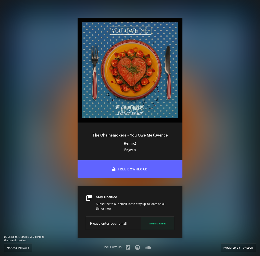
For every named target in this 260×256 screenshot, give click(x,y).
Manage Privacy (18, 247)
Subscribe (157, 223)
